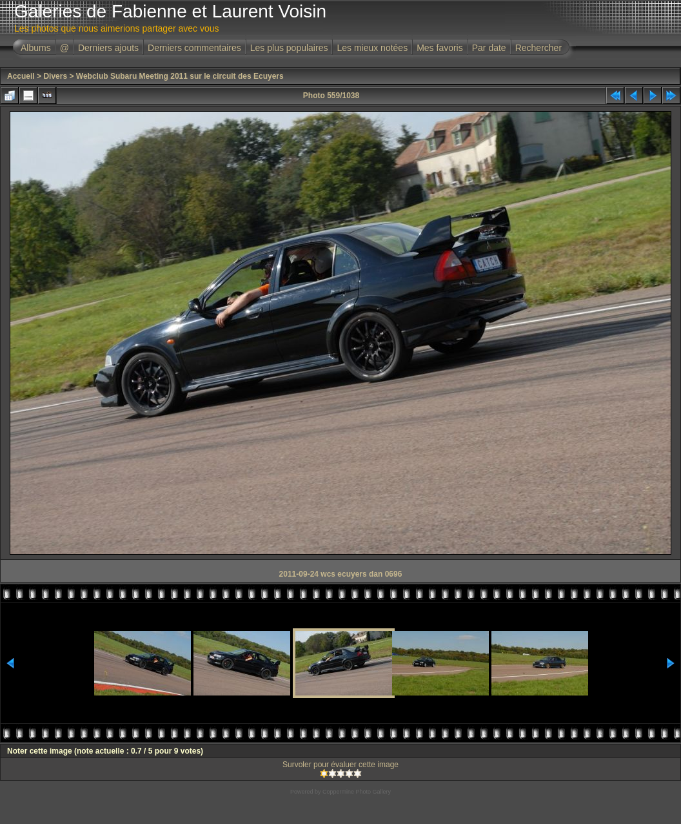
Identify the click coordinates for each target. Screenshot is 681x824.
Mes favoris (440, 48)
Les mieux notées (372, 48)
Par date (489, 48)
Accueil (21, 76)
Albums (36, 48)
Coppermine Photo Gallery (356, 791)
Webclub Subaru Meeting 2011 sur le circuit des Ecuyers (180, 76)
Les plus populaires (289, 48)
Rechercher (538, 48)
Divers (55, 76)
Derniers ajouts (108, 48)
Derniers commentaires (194, 48)
